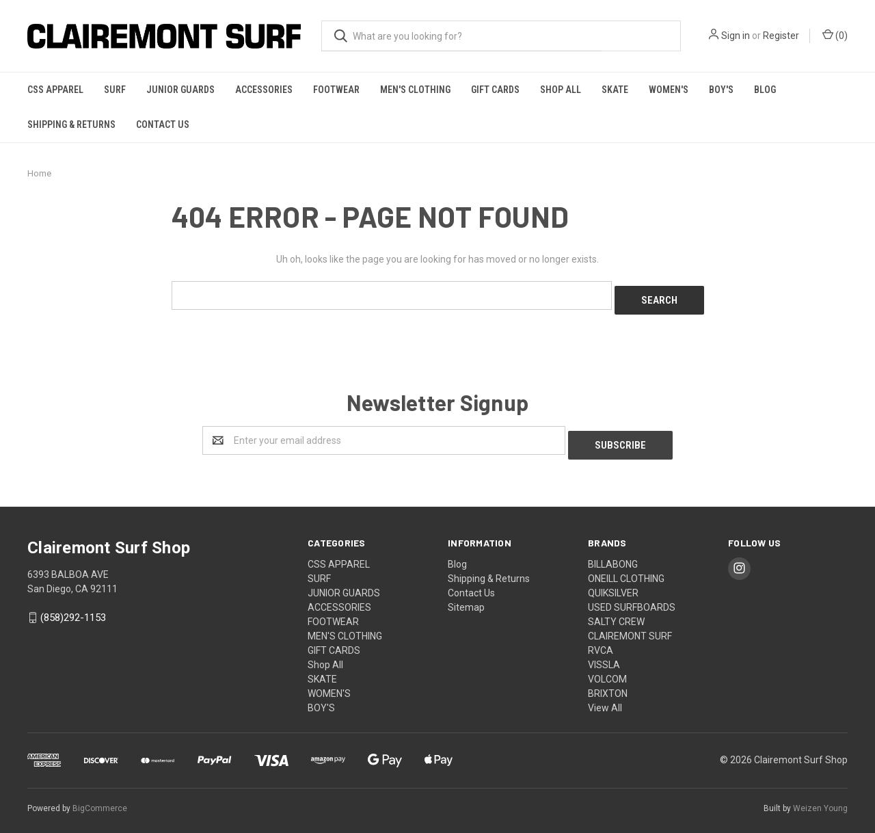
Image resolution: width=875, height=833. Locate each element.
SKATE (615, 89)
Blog (765, 89)
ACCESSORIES (264, 89)
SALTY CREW (616, 611)
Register (781, 35)
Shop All (560, 89)
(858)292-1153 (73, 608)
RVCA (600, 640)
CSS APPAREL (55, 89)
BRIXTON (608, 683)
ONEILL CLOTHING (626, 568)
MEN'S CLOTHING (415, 89)
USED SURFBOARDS (631, 597)
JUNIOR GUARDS (180, 89)
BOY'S (721, 89)
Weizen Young (820, 798)
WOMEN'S (668, 89)
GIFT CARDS (495, 89)
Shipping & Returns (71, 124)
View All (605, 697)
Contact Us (162, 124)
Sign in (735, 35)
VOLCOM (607, 668)
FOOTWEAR (336, 89)
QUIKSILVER (613, 582)
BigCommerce (99, 798)
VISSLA (604, 654)
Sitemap (466, 597)
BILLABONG (613, 553)
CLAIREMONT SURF (630, 625)
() (835, 35)
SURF (115, 89)
